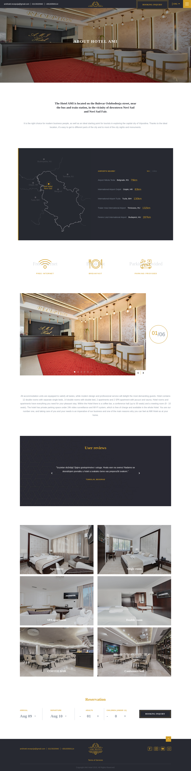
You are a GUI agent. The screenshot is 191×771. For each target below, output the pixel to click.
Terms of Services (95, 760)
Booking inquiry (152, 5)
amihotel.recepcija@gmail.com (16, 4)
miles (154, 171)
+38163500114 (52, 4)
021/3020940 (37, 4)
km (148, 171)
